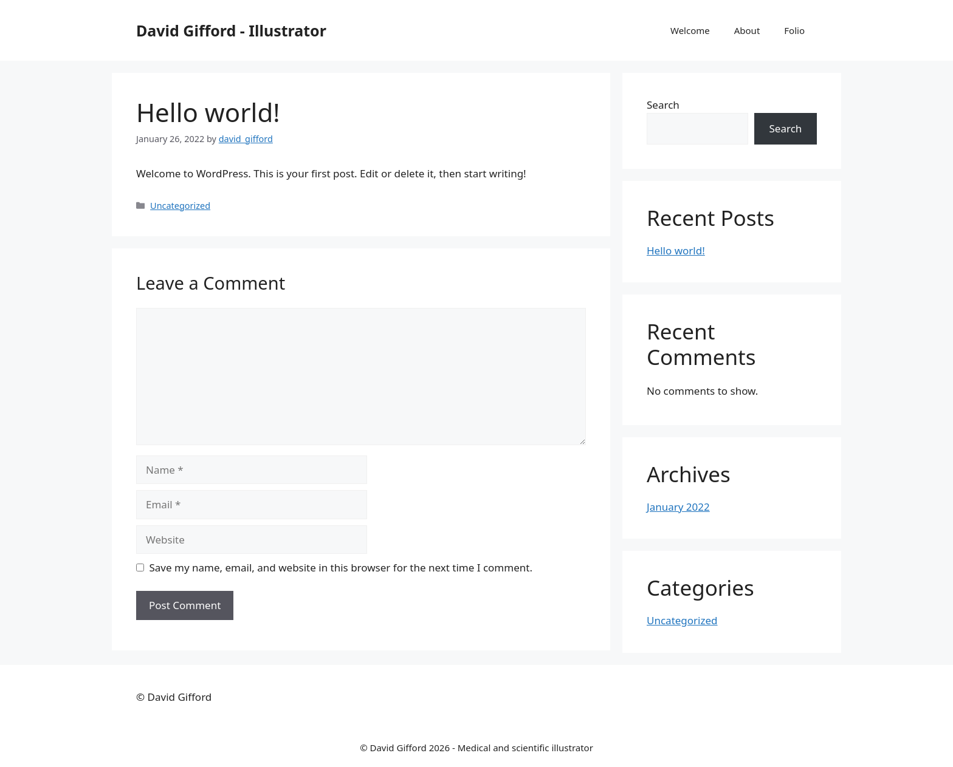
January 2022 (678, 507)
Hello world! (676, 250)
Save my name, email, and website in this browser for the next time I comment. (341, 567)
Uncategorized (180, 205)
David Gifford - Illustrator (231, 30)
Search (663, 105)
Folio (794, 30)
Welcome (690, 30)
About (747, 30)
